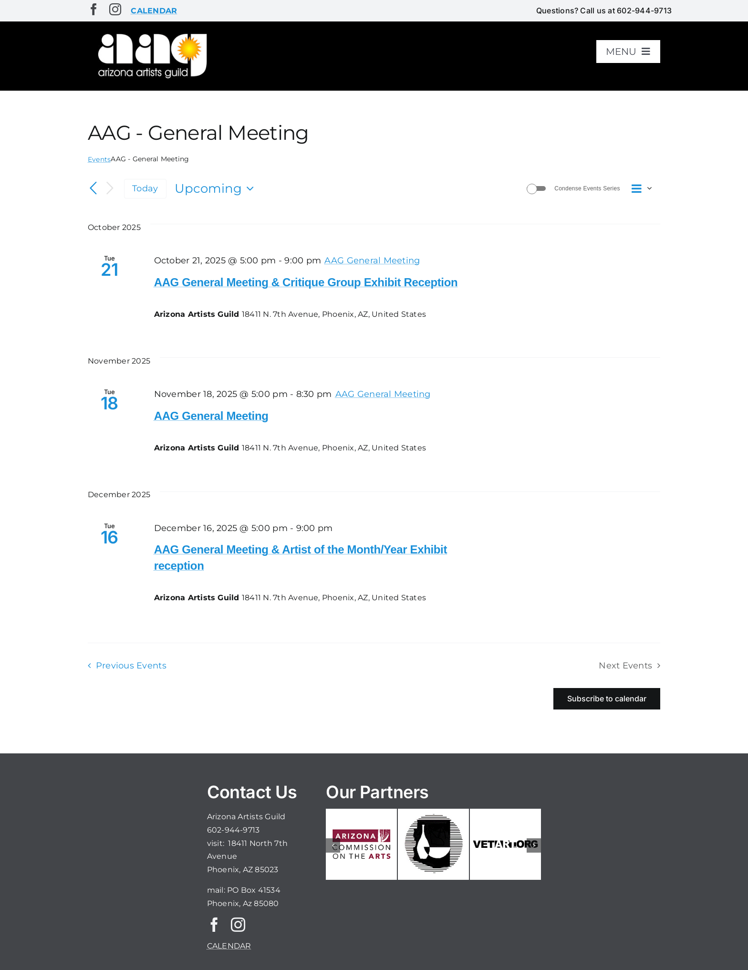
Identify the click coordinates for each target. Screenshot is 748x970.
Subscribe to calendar (606, 698)
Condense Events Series (587, 188)
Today (145, 188)
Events (99, 159)
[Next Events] (109, 188)
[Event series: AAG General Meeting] (372, 260)
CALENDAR (229, 945)
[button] (333, 845)
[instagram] (115, 9)
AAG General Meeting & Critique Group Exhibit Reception (306, 282)
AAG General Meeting (211, 415)
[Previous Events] (93, 188)
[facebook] (94, 9)
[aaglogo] (151, 34)
